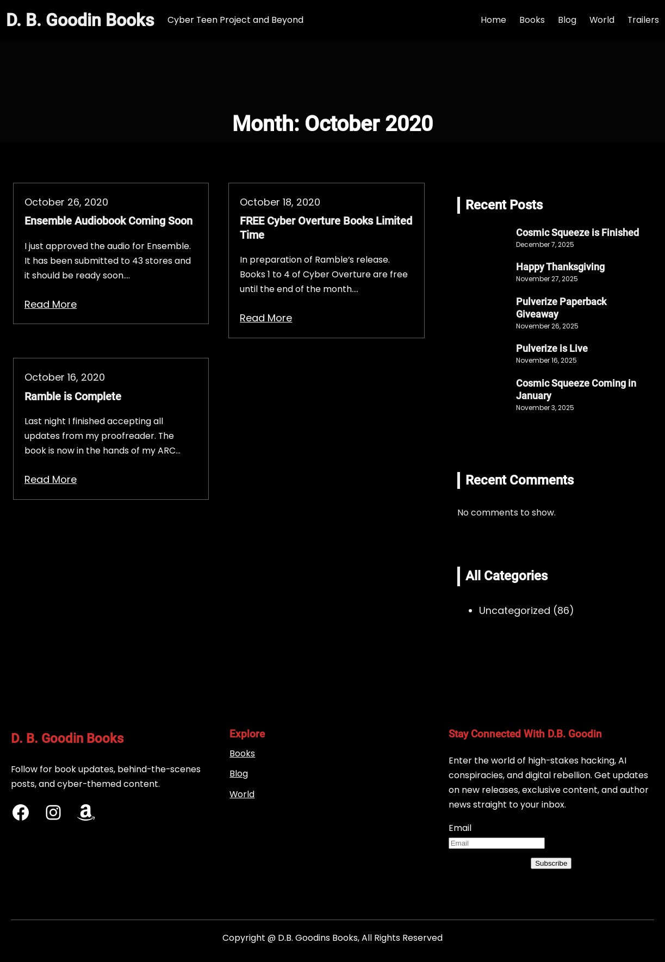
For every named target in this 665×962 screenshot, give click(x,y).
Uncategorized (514, 610)
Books (242, 753)
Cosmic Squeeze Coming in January (576, 389)
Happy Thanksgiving (560, 267)
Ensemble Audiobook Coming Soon (108, 221)
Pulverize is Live (552, 348)
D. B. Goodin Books (80, 20)
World (241, 794)
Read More (50, 304)
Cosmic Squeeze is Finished (577, 232)
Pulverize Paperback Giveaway (561, 308)
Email (460, 828)
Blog (238, 773)
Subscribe (551, 863)
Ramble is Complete (72, 396)
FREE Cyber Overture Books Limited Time (326, 228)
